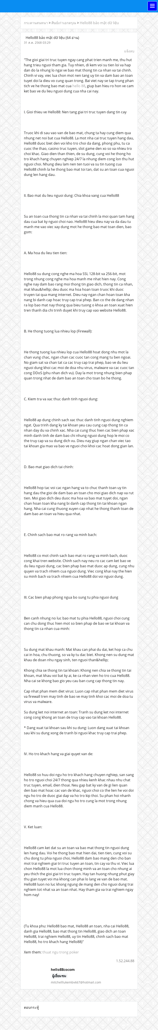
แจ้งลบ (129, 51)
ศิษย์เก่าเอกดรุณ (64, 22)
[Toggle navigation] (152, 6)
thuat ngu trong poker (60, 952)
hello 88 (78, 85)
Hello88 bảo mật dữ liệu (99, 22)
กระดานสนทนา (36, 22)
